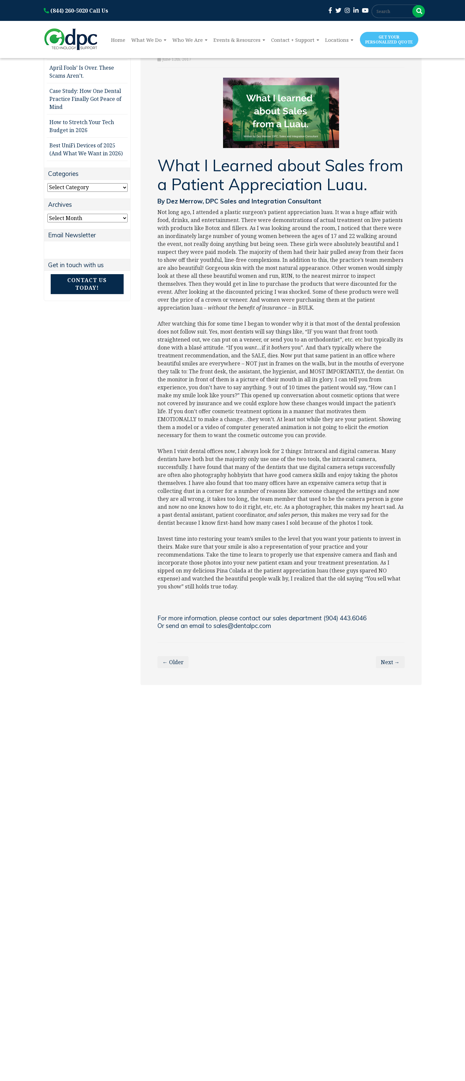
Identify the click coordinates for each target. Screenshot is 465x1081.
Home (118, 40)
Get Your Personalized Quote (389, 39)
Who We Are (189, 40)
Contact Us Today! (87, 283)
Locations (339, 40)
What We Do (148, 40)
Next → (390, 662)
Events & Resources (239, 40)
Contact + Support (295, 40)
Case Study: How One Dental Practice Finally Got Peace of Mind (85, 99)
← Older (173, 662)
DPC (212, 201)
